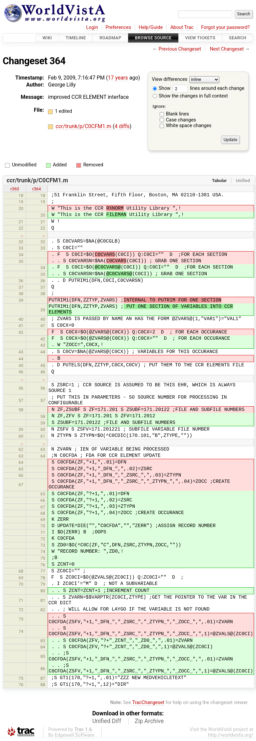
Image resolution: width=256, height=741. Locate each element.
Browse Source (153, 37)
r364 (36, 188)
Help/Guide (151, 27)
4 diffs (122, 126)
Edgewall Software (74, 735)
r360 (14, 188)
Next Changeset (227, 49)
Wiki (47, 37)
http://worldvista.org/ (230, 735)
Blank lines (177, 114)
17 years (118, 78)
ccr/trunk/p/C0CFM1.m (84, 126)
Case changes (181, 120)
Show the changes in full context (190, 96)
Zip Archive (149, 721)
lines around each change (208, 88)
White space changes (189, 125)
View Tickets (200, 37)
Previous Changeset (180, 49)
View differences (170, 80)
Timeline (76, 37)
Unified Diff (106, 721)
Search (237, 37)
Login (92, 27)
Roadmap (110, 37)
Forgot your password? (225, 27)
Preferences (118, 27)
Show (162, 88)
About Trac (182, 27)
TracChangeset (148, 702)
